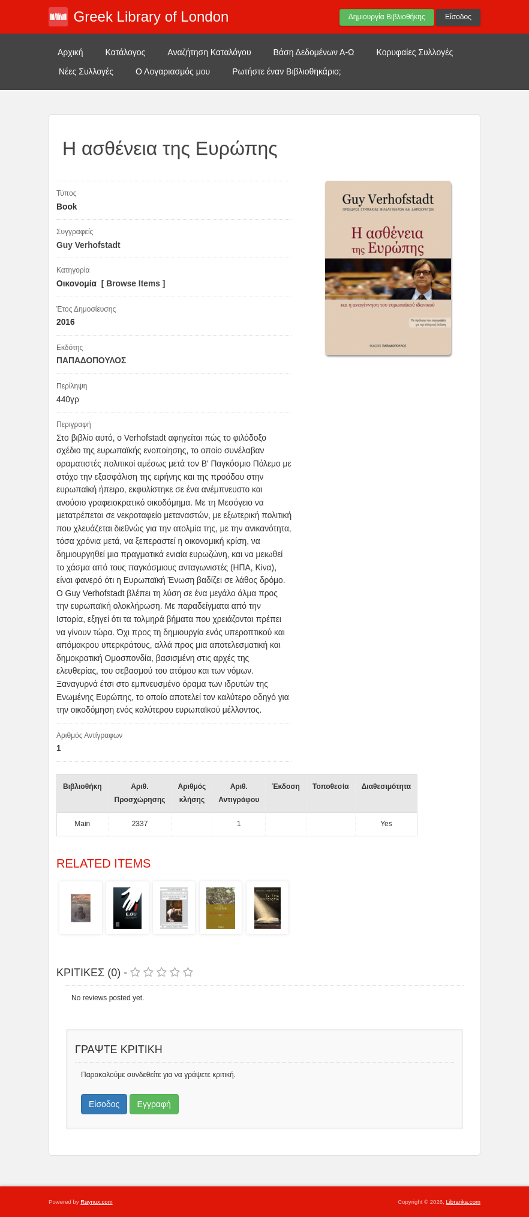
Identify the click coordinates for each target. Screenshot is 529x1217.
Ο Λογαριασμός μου (173, 71)
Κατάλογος (126, 52)
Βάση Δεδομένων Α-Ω (313, 52)
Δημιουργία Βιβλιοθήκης (386, 17)
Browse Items (133, 283)
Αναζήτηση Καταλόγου (209, 52)
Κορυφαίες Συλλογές (415, 52)
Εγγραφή (154, 1104)
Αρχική (70, 52)
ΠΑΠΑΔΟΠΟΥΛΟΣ (91, 360)
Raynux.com (96, 1201)
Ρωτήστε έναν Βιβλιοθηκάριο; (286, 71)
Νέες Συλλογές (86, 71)
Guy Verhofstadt (88, 245)
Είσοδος (458, 17)
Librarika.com (463, 1201)
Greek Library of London (151, 16)
